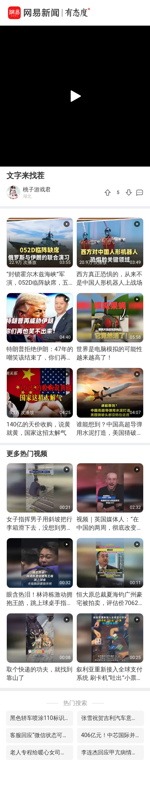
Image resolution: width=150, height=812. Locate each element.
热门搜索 (75, 703)
